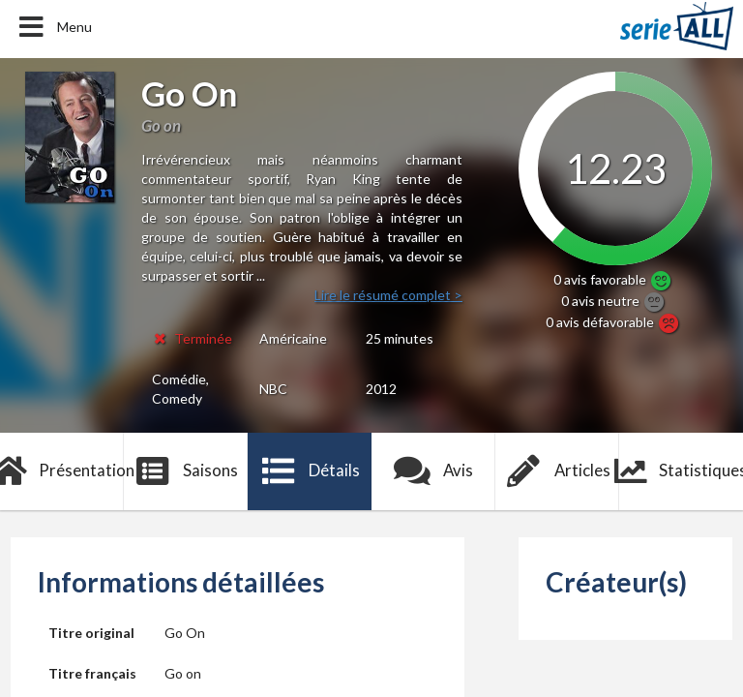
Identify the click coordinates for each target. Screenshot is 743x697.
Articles (557, 471)
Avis (434, 471)
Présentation (62, 471)
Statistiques (681, 471)
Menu (53, 27)
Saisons (186, 471)
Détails (310, 471)
